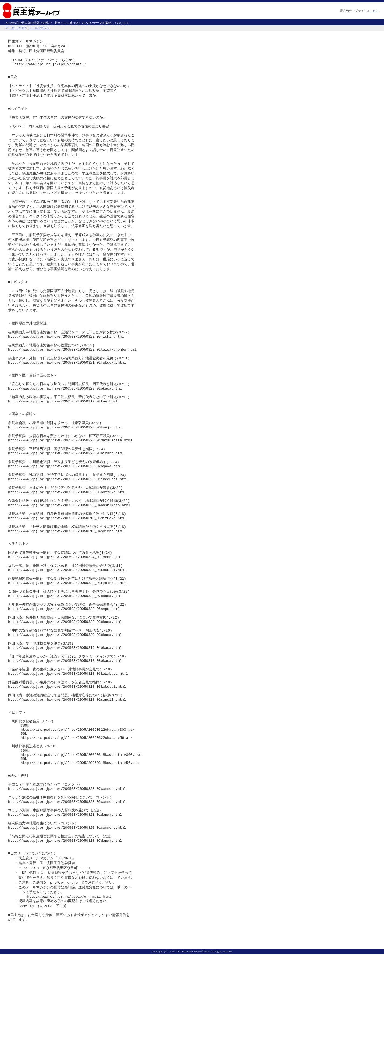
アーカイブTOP (15, 27)
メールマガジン (39, 27)
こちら (374, 10)
